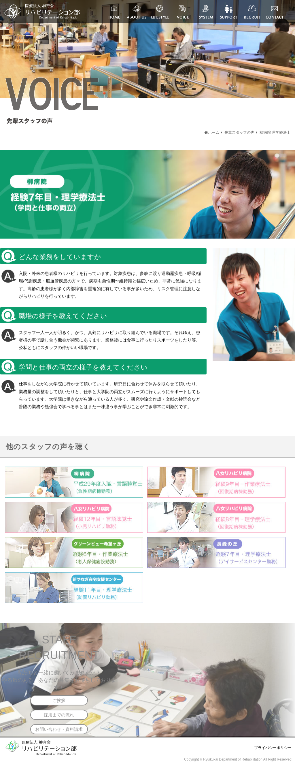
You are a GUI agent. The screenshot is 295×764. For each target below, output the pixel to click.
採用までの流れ (59, 716)
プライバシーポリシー (273, 748)
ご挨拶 (58, 701)
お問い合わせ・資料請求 (59, 730)
